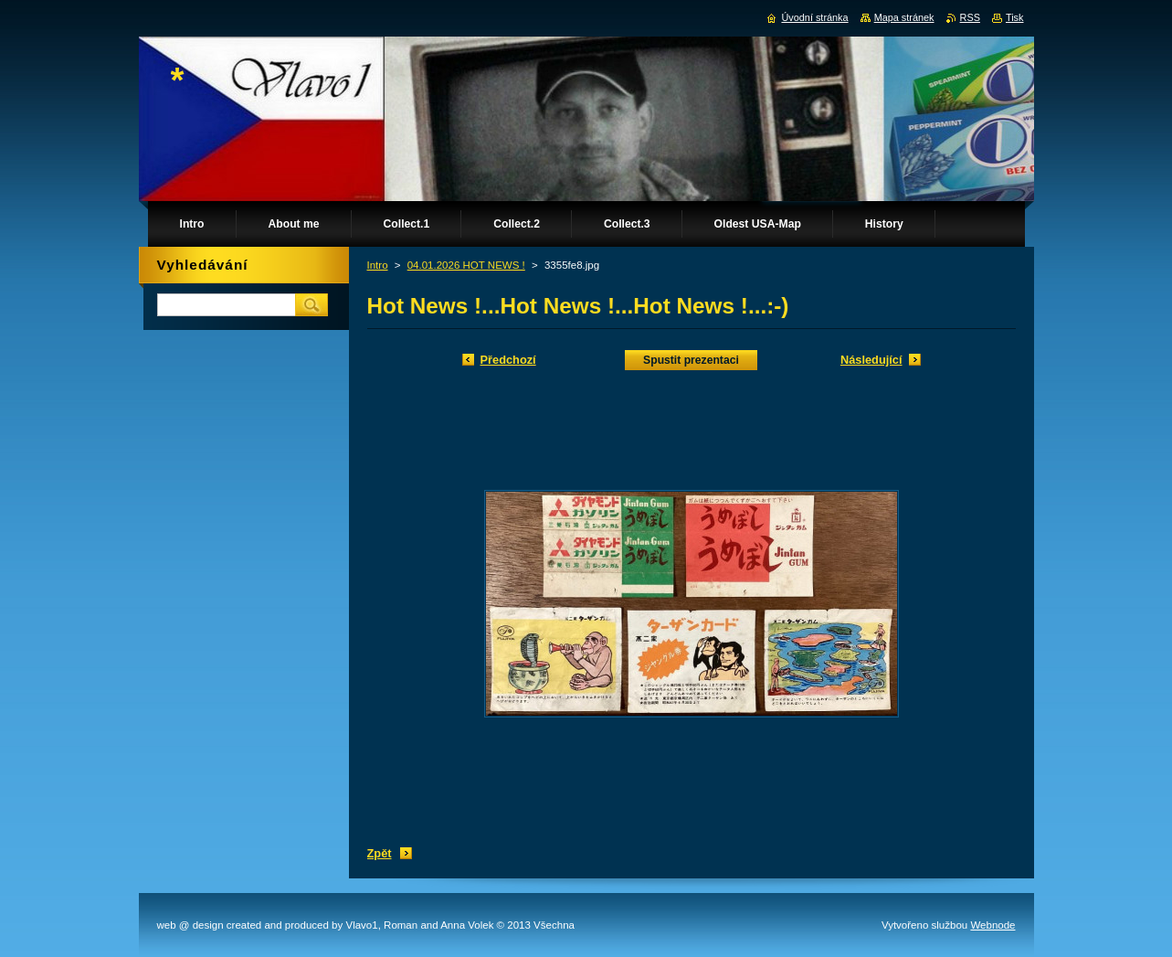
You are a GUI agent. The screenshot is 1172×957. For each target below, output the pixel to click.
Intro (377, 265)
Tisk (1015, 17)
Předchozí (508, 360)
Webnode (992, 925)
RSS (970, 17)
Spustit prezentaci (691, 360)
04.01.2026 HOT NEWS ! (466, 265)
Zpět (379, 853)
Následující (871, 360)
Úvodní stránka (814, 17)
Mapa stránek (904, 17)
